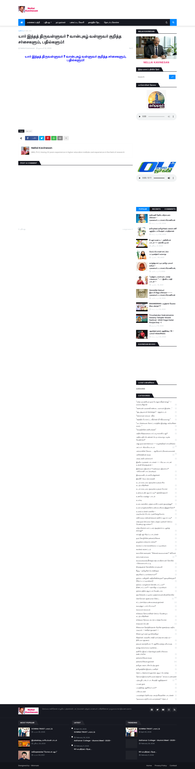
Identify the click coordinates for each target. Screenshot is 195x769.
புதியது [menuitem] (47, 22)
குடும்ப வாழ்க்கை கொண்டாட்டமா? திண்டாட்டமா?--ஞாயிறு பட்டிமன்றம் (156, 586)
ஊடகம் (29, 30)
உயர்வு (156, 500)
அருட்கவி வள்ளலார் (156, 458)
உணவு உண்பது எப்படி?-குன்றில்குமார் (156, 492)
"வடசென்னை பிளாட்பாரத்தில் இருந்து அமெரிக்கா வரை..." (156, 424)
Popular (143, 209)
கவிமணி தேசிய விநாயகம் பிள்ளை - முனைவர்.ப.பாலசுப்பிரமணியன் (162, 217)
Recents (156, 209)
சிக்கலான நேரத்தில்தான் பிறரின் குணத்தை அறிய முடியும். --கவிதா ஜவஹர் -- (156, 629)
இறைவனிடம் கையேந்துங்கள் (156, 475)
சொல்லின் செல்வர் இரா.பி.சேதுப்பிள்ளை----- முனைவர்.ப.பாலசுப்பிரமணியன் (162, 292)
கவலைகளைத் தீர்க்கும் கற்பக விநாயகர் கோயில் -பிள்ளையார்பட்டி (156, 562)
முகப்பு (21, 30)
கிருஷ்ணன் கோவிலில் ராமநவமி (156, 567)
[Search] (152, 77)
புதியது (22, 229)
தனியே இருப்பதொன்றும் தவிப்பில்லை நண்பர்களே (156, 653)
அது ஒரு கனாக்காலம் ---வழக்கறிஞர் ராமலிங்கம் (156, 444)
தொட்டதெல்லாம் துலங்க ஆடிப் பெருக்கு (156, 673)
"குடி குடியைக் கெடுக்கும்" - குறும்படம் (156, 412)
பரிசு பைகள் (156, 691)
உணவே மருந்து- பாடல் (156, 496)
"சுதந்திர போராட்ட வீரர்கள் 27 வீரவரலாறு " (156, 419)
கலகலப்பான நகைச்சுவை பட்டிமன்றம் (156, 545)
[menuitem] (21, 22)
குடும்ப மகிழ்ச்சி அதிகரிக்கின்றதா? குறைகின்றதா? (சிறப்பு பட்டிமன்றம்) (156, 579)
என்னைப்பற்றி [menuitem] (33, 22)
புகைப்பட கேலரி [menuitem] (77, 22)
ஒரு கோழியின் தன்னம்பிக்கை (156, 538)
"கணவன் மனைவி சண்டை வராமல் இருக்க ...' (156, 408)
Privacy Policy (161, 765)
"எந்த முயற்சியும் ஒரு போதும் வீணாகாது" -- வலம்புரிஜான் (156, 403)
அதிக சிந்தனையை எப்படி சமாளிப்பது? (156, 433)
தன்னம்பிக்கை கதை (156, 658)
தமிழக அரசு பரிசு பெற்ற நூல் (156, 665)
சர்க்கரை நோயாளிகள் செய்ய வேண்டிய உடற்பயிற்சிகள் (156, 615)
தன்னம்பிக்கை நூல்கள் (156, 661)
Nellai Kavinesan (41, 148)
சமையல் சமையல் (156, 609)
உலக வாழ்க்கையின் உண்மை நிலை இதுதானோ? (156, 508)
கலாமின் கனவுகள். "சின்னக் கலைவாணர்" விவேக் (156, 553)
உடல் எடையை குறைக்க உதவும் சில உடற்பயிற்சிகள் (156, 484)
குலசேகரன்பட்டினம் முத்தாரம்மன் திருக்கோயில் (156, 595)
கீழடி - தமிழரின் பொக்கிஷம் (156, 571)
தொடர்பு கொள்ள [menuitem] (111, 22)
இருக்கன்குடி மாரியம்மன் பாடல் (44, 740)
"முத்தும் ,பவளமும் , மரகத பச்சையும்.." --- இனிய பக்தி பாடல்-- (160, 279)
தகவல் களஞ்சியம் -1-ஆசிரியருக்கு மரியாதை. (156, 644)
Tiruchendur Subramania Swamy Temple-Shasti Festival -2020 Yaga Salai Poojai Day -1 (161, 319)
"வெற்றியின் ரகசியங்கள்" (156, 429)
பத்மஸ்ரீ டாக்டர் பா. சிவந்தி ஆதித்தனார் (155, 680)
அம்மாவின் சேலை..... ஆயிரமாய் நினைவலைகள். (156, 451)
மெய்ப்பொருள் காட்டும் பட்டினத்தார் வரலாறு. (158, 252)
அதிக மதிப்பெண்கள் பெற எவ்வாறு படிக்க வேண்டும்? (156, 438)
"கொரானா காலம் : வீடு (156, 416)
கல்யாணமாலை (155, 557)
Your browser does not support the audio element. (156, 116)
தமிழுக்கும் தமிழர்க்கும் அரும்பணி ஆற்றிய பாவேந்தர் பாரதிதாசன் (163, 229)
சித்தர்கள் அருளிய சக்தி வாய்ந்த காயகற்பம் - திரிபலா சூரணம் (156, 639)
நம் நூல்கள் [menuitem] (61, 22)
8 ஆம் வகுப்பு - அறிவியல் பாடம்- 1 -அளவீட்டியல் (160, 241)
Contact (173, 765)
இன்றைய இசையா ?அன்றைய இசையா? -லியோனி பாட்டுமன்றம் (156, 470)
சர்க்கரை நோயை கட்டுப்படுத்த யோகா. (156, 620)
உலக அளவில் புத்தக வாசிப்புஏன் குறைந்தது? (156, 504)
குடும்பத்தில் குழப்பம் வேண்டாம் (156, 591)
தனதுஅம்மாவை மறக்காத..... (156, 647)
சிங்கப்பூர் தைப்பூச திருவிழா (156, 634)
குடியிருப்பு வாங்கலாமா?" (156, 574)
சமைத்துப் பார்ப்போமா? (156, 606)
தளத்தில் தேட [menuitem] (94, 22)
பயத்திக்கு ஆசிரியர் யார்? (156, 687)
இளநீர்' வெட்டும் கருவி (156, 479)
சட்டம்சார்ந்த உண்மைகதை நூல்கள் (156, 602)
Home (149, 765)
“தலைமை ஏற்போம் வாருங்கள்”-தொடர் (156, 699)
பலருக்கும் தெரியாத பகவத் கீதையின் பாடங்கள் (156, 695)
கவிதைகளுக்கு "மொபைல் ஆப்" (44, 752)
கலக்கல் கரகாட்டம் (156, 549)
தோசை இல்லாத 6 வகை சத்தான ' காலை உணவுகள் (156, 677)
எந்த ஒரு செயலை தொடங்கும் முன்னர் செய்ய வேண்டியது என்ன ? (156, 523)
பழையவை (126, 229)
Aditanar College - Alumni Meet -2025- (92, 740)
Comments (170, 209)
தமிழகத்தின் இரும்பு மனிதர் (156, 669)
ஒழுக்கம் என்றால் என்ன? (156, 542)
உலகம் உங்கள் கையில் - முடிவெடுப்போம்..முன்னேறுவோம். (156, 513)
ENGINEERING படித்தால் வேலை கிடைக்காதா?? (162, 304)
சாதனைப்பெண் (156, 623)
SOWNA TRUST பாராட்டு (42, 729)
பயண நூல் (156, 684)
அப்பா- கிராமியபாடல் (155, 447)
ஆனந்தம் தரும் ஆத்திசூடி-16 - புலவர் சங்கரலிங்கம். (161, 332)
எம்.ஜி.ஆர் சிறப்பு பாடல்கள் (156, 534)
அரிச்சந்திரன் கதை (155, 455)
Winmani (35, 765)
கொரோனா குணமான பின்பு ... (155, 598)
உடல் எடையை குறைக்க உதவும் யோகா (156, 489)
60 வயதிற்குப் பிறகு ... (83, 749)
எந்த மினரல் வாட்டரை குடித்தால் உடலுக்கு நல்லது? (156, 529)
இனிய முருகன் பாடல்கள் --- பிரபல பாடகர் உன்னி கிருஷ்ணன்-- (156, 463)
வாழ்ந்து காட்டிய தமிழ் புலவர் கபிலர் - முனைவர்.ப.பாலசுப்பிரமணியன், (162, 265)
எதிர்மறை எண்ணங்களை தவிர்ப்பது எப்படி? (156, 518)
